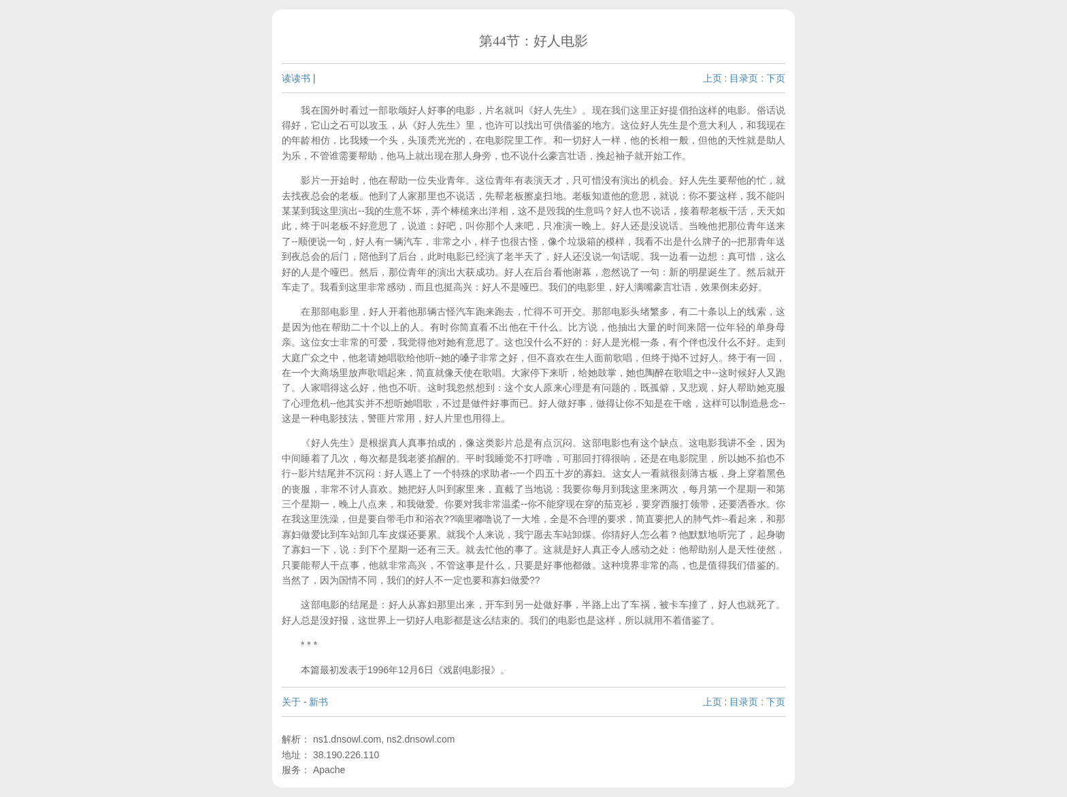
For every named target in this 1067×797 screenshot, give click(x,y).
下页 (775, 78)
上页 (712, 78)
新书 (318, 701)
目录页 (743, 78)
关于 (291, 701)
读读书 (296, 78)
